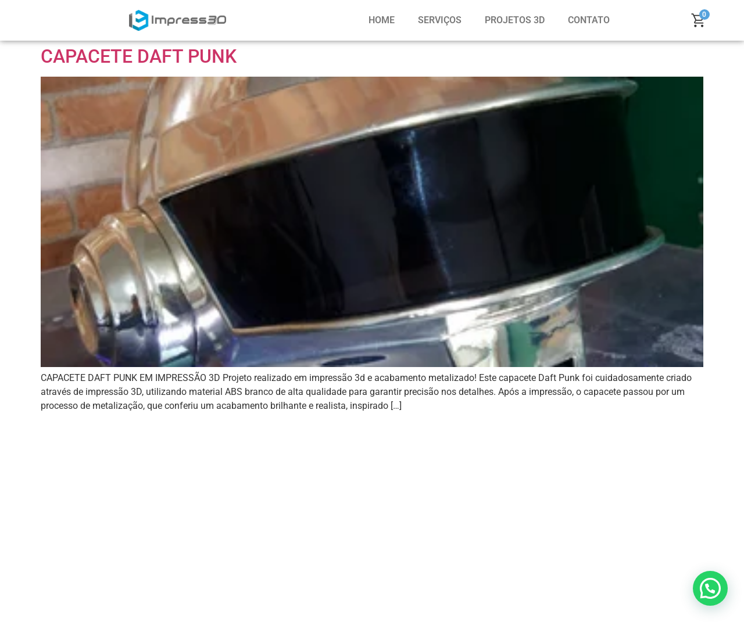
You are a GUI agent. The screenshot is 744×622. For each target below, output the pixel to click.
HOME (382, 20)
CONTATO (589, 20)
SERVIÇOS (440, 20)
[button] (710, 588)
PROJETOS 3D (515, 20)
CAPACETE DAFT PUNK (139, 56)
